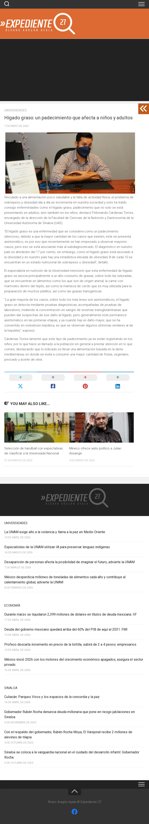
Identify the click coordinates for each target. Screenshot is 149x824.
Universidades (15, 110)
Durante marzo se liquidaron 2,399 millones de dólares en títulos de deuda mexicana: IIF (70, 614)
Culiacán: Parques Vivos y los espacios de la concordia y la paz (52, 697)
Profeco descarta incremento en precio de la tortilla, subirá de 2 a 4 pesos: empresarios (70, 644)
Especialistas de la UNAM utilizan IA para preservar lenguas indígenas (57, 547)
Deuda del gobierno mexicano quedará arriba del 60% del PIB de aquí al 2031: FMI (65, 629)
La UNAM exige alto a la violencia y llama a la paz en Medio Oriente (54, 532)
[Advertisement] (74, 71)
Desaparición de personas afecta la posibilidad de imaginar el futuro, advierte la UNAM (69, 562)
